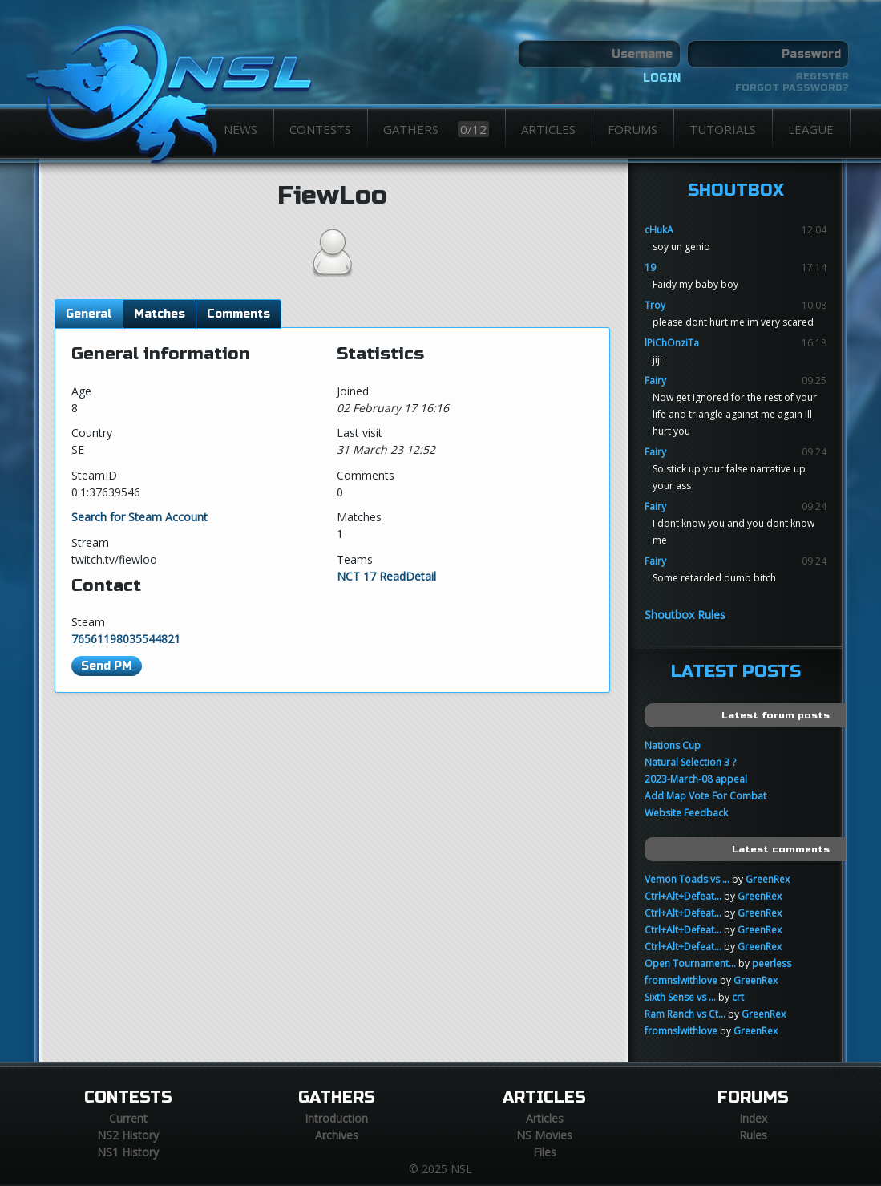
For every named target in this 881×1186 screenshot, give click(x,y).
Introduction (336, 1118)
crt (738, 997)
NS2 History (128, 1135)
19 (650, 267)
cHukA (659, 230)
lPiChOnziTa (672, 343)
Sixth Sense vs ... (680, 997)
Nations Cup (673, 745)
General (89, 314)
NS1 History (128, 1152)
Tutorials (722, 129)
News (240, 129)
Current (128, 1118)
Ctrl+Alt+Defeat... (683, 896)
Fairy (655, 380)
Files (544, 1152)
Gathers (436, 129)
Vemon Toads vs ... (687, 879)
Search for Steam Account (139, 516)
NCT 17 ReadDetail (386, 576)
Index (753, 1118)
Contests (320, 129)
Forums (632, 129)
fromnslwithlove (681, 980)
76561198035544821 (125, 638)
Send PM (106, 666)
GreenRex (768, 879)
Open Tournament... (690, 963)
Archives (336, 1135)
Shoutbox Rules (685, 614)
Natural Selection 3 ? (690, 762)
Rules (753, 1135)
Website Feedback (686, 813)
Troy (655, 305)
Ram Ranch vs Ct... (685, 1014)
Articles (548, 129)
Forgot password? (792, 87)
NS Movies (544, 1135)
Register (822, 76)
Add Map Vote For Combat (705, 796)
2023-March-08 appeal (696, 779)
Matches (159, 314)
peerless (771, 963)
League (811, 129)
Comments (238, 314)
